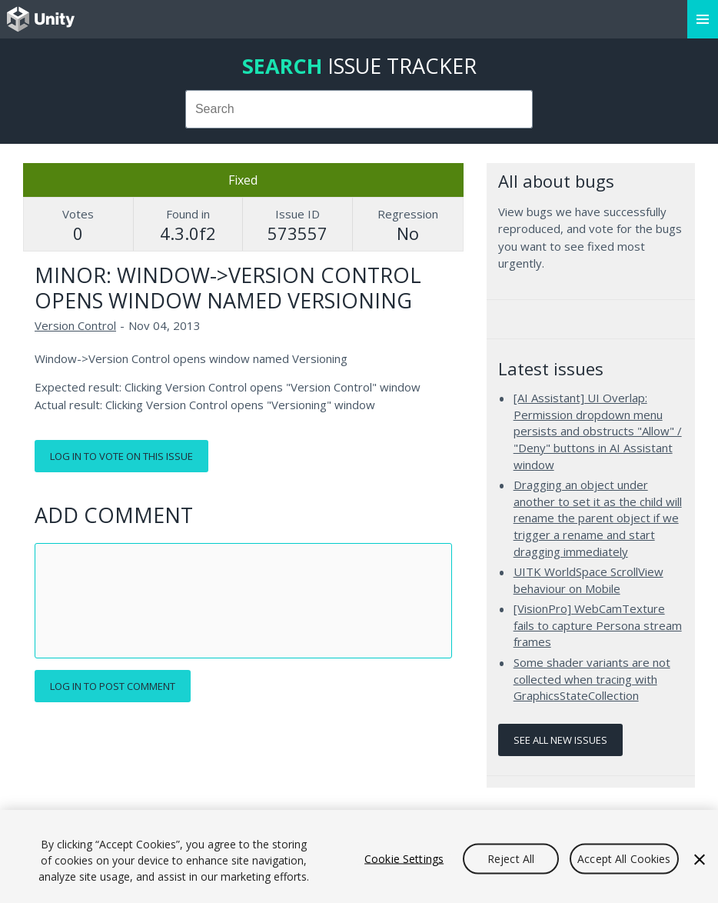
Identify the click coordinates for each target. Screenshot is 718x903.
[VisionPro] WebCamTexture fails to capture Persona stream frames (598, 625)
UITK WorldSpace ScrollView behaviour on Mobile (588, 580)
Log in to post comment (112, 686)
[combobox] (359, 109)
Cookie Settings (404, 858)
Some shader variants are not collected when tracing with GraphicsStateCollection (592, 679)
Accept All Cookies (624, 858)
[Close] (699, 859)
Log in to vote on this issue (121, 456)
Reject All (510, 858)
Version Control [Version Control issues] (75, 325)
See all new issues (560, 740)
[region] (359, 856)
